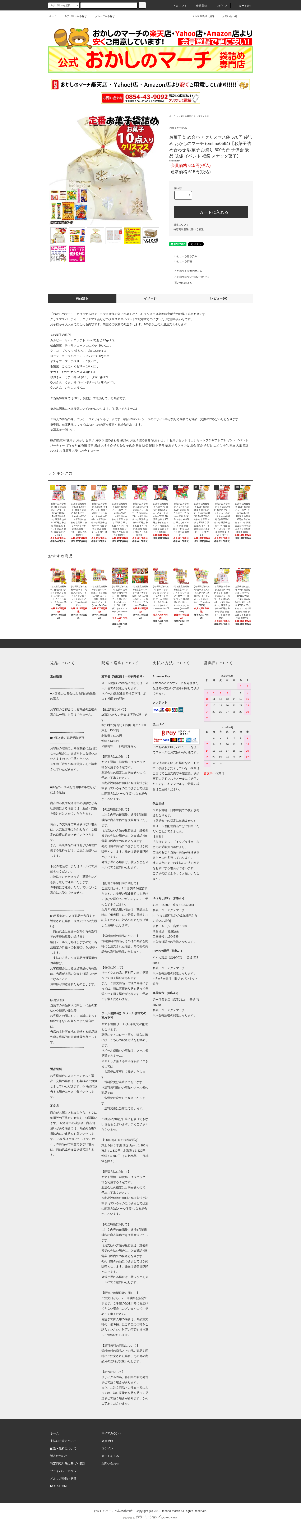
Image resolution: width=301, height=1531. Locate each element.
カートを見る (110, 1456)
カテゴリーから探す (73, 16)
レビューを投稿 (180, 261)
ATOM (63, 1486)
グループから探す (102, 16)
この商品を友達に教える (185, 271)
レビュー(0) (218, 298)
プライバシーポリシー (64, 1471)
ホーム (53, 16)
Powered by (150, 1518)
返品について (181, 224)
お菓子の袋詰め (186, 116)
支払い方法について (63, 1441)
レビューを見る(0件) (183, 256)
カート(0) (242, 5)
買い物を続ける (180, 282)
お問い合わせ (227, 16)
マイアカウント (111, 1433)
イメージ (150, 298)
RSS (53, 1486)
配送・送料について (63, 1448)
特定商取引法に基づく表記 (188, 229)
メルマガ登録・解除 (200, 16)
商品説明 (82, 298)
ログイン (219, 5)
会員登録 (199, 5)
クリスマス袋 (202, 116)
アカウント (177, 5)
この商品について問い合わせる (189, 276)
